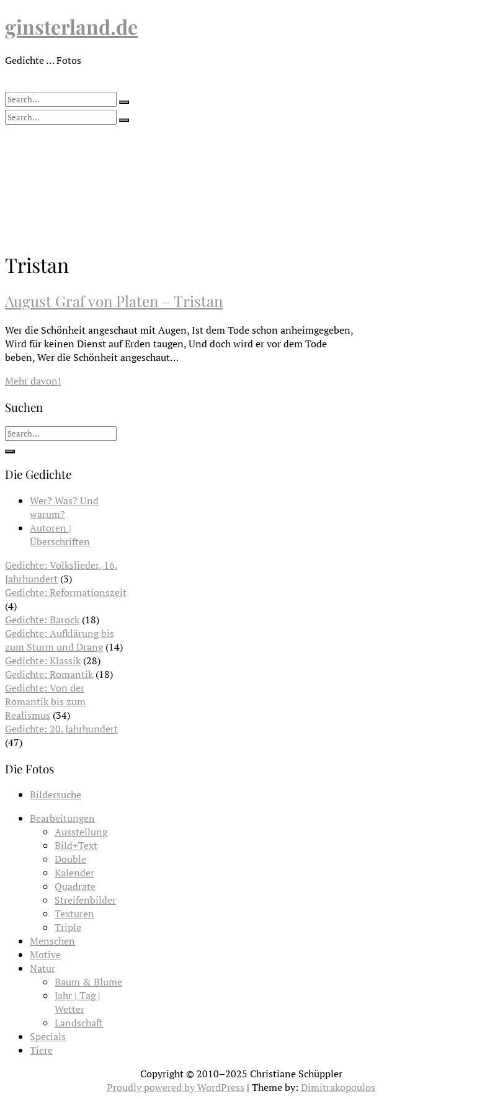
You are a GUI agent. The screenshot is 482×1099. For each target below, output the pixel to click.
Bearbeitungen (62, 818)
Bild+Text (76, 845)
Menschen (52, 941)
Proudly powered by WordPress (175, 1087)
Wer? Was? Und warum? (64, 507)
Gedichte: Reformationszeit (66, 592)
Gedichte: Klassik (43, 660)
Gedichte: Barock (42, 619)
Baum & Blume (88, 982)
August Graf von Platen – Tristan (114, 301)
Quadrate (75, 886)
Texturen (74, 913)
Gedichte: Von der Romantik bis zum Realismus (45, 701)
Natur (42, 968)
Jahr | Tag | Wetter (77, 1002)
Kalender (74, 872)
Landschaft (79, 1023)
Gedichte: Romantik (49, 674)
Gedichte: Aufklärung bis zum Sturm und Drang (59, 640)
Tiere (41, 1050)
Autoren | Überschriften (60, 534)
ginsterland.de (71, 26)
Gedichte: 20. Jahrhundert (61, 729)
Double (70, 859)
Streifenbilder (85, 900)
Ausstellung (81, 832)
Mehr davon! (33, 381)
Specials (48, 1036)
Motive (45, 954)
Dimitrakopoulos (338, 1087)
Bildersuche (55, 794)
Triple (68, 927)
